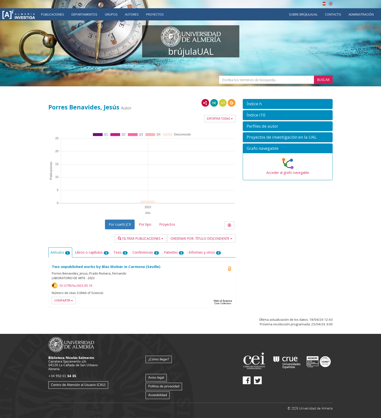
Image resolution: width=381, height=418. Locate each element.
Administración (361, 14)
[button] (287, 104)
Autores (132, 14)
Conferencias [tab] (145, 252)
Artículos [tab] (60, 252)
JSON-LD (214, 103)
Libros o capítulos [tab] (92, 252)
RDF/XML (205, 103)
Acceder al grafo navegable (287, 172)
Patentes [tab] (174, 252)
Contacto (333, 14)
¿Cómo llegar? (158, 359)
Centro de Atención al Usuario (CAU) (78, 384)
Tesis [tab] (120, 252)
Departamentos (84, 14)
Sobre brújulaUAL (303, 14)
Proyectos (155, 14)
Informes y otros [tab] (205, 252)
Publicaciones (52, 14)
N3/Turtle (223, 103)
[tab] (287, 104)
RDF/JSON (231, 103)
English (331, 4)
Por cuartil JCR (120, 224)
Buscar (323, 79)
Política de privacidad (163, 386)
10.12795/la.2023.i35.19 (75, 285)
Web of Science (223, 302)
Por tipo (145, 224)
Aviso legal (156, 377)
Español (324, 4)
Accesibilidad (157, 394)
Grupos (111, 14)
